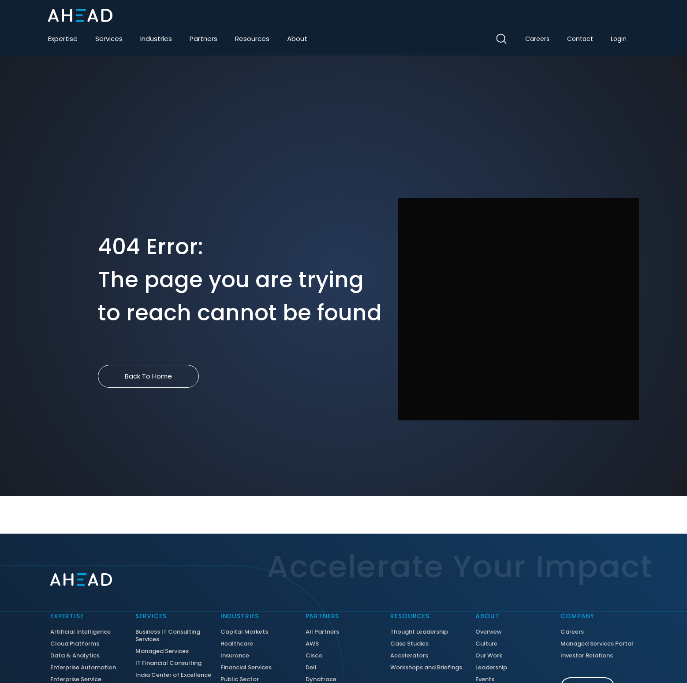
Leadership (491, 668)
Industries (156, 38)
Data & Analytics (75, 656)
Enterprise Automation (83, 668)
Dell (311, 668)
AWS (312, 644)
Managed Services (162, 651)
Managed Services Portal (596, 644)
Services (109, 38)
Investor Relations (586, 656)
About (297, 38)
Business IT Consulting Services (167, 635)
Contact (580, 38)
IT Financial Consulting (168, 663)
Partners (203, 38)
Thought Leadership (419, 632)
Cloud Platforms (74, 644)
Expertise (63, 38)
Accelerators (409, 656)
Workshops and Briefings (426, 668)
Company (577, 616)
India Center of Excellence (173, 675)
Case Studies (409, 644)
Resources (252, 38)
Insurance (234, 656)
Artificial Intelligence (80, 632)
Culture (486, 644)
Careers (537, 38)
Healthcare (236, 644)
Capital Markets (244, 632)
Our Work (488, 656)
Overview (488, 632)
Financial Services (246, 668)
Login (619, 38)
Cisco (314, 656)
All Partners (322, 632)
